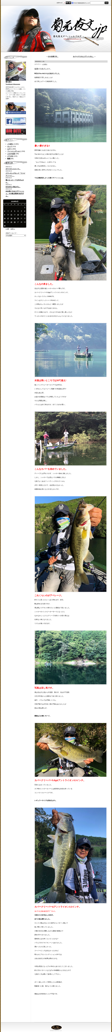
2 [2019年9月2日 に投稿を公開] (4, 211)
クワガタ (10, 156)
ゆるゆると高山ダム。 (13, 187)
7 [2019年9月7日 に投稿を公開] (21, 211)
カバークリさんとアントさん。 (83, 56)
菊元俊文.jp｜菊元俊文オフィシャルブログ (56, 28)
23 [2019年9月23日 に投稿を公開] (4, 222)
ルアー (9, 149)
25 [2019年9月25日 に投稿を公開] (11, 222)
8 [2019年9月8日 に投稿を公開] (24, 211)
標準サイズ (64, 2)
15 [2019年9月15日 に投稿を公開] (24, 215)
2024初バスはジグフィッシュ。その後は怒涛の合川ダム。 (15, 193)
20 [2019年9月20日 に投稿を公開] (18, 218)
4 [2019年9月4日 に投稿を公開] (11, 211)
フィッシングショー (14, 151)
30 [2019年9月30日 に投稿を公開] (4, 226)
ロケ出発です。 (53, 56)
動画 (8, 158)
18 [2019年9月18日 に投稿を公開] (11, 218)
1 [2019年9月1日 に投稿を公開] (24, 207)
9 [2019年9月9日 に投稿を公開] (4, 215)
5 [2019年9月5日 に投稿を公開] (14, 211)
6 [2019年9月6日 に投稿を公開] (18, 211)
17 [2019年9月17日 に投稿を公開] (8, 218)
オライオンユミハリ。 (13, 169)
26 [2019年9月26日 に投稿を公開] (14, 222)
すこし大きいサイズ (67, 2)
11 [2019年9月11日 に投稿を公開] (11, 215)
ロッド (9, 146)
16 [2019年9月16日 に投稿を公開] (4, 218)
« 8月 (7, 229)
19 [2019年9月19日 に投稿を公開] (14, 218)
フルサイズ (69, 2)
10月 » (12, 229)
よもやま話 (11, 154)
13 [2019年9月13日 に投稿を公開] (18, 215)
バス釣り (10, 144)
